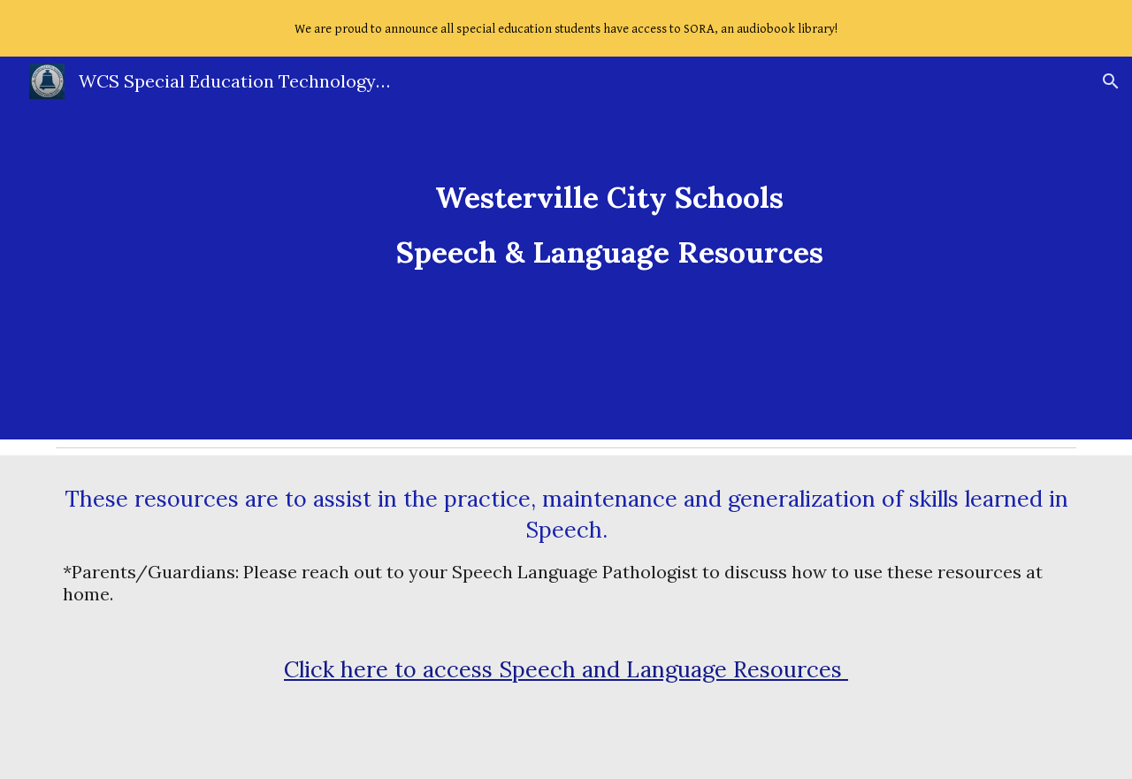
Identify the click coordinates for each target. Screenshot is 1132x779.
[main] (609, 248)
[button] (1111, 81)
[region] (566, 28)
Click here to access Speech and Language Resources (566, 669)
